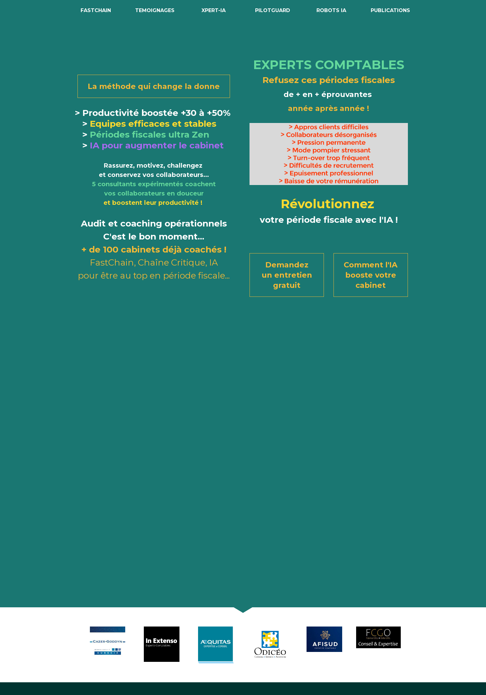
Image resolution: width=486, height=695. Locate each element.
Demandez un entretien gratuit (287, 275)
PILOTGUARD (272, 10)
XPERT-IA (213, 10)
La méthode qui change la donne (154, 86)
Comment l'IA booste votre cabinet (370, 275)
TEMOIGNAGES (155, 10)
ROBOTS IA (331, 10)
